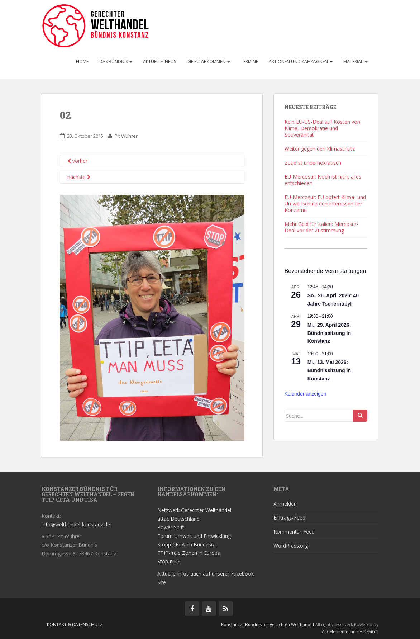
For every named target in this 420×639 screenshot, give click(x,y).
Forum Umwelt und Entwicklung (194, 535)
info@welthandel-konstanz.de (76, 524)
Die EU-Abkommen (208, 61)
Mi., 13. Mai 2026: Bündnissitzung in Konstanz (329, 370)
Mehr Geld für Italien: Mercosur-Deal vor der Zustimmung (321, 227)
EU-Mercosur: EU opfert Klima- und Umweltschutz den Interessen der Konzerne (325, 203)
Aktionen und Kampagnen (301, 61)
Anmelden (285, 503)
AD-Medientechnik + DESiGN (350, 632)
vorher (77, 160)
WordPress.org (290, 545)
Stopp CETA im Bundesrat (187, 544)
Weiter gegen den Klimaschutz (320, 148)
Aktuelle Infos (159, 61)
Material (355, 61)
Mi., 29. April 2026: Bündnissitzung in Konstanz (329, 333)
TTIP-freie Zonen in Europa (188, 552)
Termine (249, 61)
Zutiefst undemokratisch (313, 162)
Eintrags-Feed (289, 517)
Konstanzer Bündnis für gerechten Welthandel (268, 624)
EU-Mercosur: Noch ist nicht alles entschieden (323, 179)
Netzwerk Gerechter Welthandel (194, 510)
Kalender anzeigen (305, 394)
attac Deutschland (178, 518)
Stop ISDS (169, 561)
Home (82, 61)
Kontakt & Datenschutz (75, 624)
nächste (79, 177)
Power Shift (170, 527)
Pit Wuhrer (126, 136)
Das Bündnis (115, 61)
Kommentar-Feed (294, 531)
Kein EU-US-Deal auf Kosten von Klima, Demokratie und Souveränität (322, 128)
